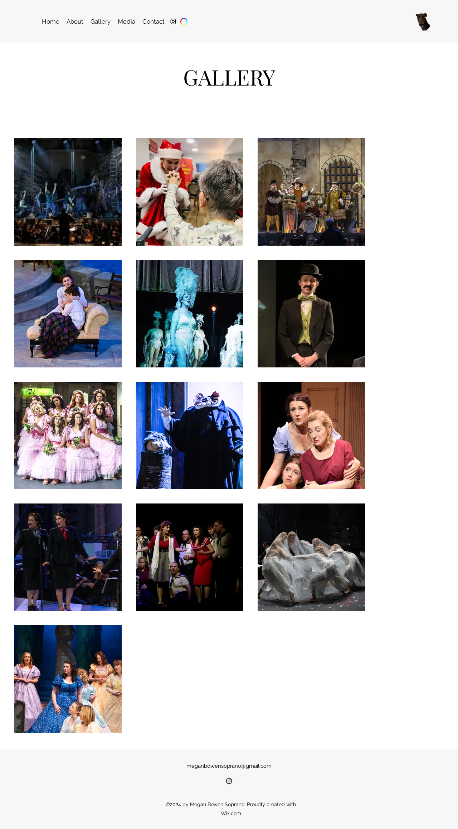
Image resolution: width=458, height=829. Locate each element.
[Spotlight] (183, 21)
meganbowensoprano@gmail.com (229, 766)
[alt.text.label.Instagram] (173, 21)
